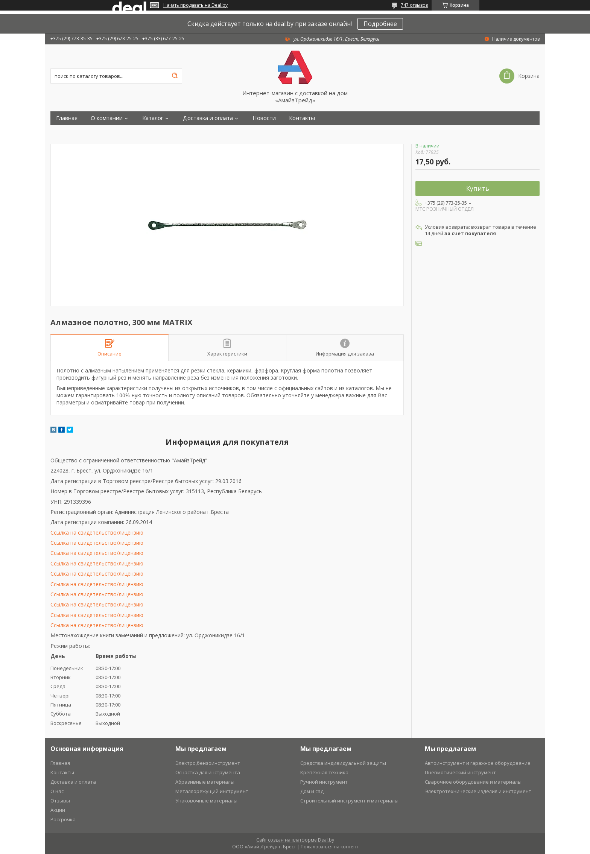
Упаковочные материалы (206, 800)
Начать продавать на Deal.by (195, 5)
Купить (477, 188)
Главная (67, 118)
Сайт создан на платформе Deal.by (295, 840)
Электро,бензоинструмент (207, 763)
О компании (107, 118)
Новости (264, 118)
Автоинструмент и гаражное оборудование (478, 763)
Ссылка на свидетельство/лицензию (96, 532)
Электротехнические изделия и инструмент (478, 791)
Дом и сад (312, 791)
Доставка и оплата (208, 118)
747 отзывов (414, 5)
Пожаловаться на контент (329, 846)
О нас (57, 791)
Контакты (302, 118)
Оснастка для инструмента (207, 772)
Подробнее (380, 24)
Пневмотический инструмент (460, 772)
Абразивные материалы (204, 781)
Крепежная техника (324, 772)
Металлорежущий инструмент (211, 791)
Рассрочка (63, 819)
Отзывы (60, 800)
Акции (57, 810)
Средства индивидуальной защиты (343, 763)
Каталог (152, 118)
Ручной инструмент (324, 781)
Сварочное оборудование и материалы (473, 781)
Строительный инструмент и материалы (349, 800)
